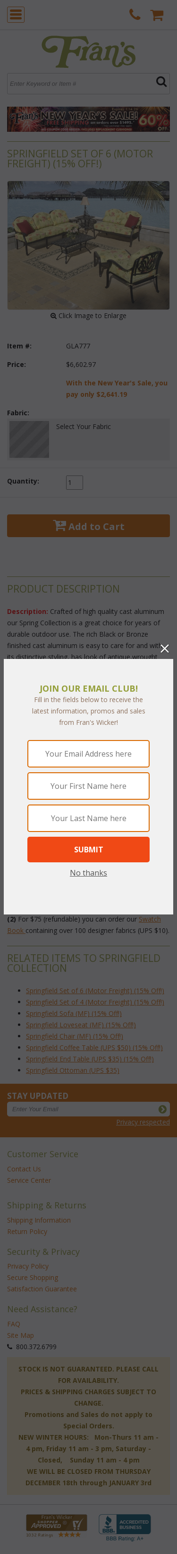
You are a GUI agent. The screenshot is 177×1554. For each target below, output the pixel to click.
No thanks (88, 873)
